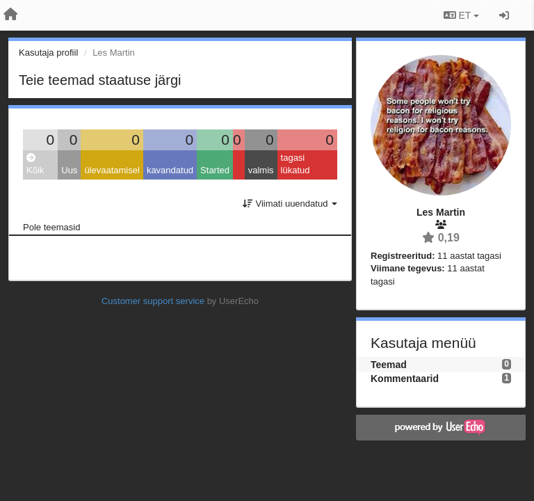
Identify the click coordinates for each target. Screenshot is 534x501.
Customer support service (153, 301)
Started (214, 170)
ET (461, 15)
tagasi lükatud (295, 164)
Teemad (389, 364)
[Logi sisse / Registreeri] (504, 15)
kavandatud (170, 170)
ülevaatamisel (112, 170)
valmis (261, 170)
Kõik (35, 164)
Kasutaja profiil (48, 52)
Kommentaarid (405, 378)
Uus (69, 170)
